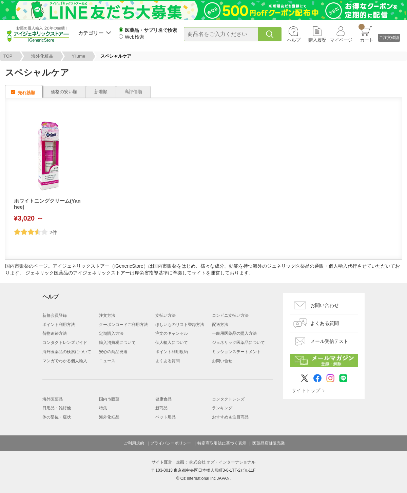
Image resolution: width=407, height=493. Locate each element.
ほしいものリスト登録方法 (179, 324)
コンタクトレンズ (228, 399)
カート (365, 33)
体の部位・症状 (56, 417)
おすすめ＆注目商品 (230, 417)
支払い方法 (165, 315)
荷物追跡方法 (54, 333)
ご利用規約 (134, 443)
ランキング (222, 408)
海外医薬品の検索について (66, 351)
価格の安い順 (64, 91)
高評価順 (133, 91)
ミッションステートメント (236, 351)
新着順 (101, 91)
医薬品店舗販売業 (268, 443)
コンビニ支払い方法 (230, 315)
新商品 (161, 408)
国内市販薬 (109, 399)
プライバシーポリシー (170, 443)
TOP (8, 56)
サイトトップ (306, 390)
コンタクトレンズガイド (64, 342)
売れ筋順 (26, 92)
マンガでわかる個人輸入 (64, 360)
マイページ (341, 40)
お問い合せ (222, 360)
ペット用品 (165, 417)
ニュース (107, 360)
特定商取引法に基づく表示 (221, 443)
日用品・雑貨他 (56, 408)
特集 (103, 408)
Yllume (78, 56)
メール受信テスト (329, 341)
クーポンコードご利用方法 (123, 324)
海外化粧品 (42, 56)
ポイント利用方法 (58, 324)
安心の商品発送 (113, 351)
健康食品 (163, 399)
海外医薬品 (52, 399)
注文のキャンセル (171, 333)
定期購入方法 (111, 333)
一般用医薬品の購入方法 (234, 333)
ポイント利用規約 (171, 351)
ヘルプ (293, 40)
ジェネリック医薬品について (238, 342)
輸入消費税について (117, 342)
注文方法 (107, 315)
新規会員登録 (54, 315)
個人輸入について (171, 342)
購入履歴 (317, 40)
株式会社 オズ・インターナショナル (222, 462)
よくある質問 (167, 360)
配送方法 (220, 324)
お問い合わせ (324, 305)
